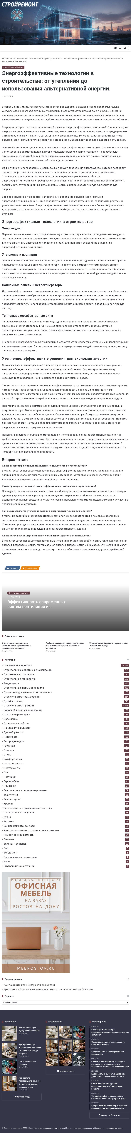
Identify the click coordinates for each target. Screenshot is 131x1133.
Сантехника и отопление (19, 674)
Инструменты (12, 768)
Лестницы (10, 776)
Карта (30, 1128)
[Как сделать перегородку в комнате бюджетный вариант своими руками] (9, 1083)
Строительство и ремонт (19, 705)
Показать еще (22, 1096)
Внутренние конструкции (19, 866)
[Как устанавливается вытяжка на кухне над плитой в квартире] (65, 1046)
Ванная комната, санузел (19, 825)
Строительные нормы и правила (24, 687)
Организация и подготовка (20, 857)
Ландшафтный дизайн (17, 727)
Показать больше (109, 1115)
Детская (9, 750)
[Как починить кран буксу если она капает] (9, 1033)
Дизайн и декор (13, 701)
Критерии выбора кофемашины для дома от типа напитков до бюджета (48, 989)
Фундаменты (12, 683)
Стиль (7, 754)
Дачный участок (14, 732)
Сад (6, 848)
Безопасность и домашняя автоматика (28, 808)
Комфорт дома (13, 759)
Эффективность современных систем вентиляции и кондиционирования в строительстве (36, 609)
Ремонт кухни (12, 799)
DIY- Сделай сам (13, 763)
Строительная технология (27, 58)
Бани (7, 861)
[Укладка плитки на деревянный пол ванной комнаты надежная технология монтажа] (52, 1059)
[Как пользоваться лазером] (9, 1067)
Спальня (9, 839)
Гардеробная (11, 781)
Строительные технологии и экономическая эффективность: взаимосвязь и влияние (17, 645)
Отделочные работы (16, 723)
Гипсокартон (11, 736)
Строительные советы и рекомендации (28, 670)
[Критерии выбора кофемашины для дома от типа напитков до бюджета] (9, 1050)
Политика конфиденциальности (80, 1128)
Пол (6, 772)
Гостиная (9, 745)
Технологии (11, 794)
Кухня (7, 817)
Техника (9, 821)
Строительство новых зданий (22, 696)
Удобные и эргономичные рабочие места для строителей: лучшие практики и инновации (65, 645)
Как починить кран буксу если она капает (29, 984)
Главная (7, 58)
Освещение (11, 719)
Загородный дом (14, 741)
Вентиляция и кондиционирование (25, 790)
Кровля (8, 803)
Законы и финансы (15, 843)
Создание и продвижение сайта (109, 1128)
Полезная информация (18, 665)
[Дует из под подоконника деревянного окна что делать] (79, 1046)
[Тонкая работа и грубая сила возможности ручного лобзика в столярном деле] (65, 1059)
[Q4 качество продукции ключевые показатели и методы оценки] (79, 1059)
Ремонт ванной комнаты (19, 834)
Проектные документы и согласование (28, 692)
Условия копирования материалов (50, 1128)
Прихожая (10, 785)
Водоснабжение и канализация (23, 710)
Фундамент (11, 852)
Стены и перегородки (17, 714)
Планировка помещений (19, 812)
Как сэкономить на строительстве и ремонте (31, 830)
